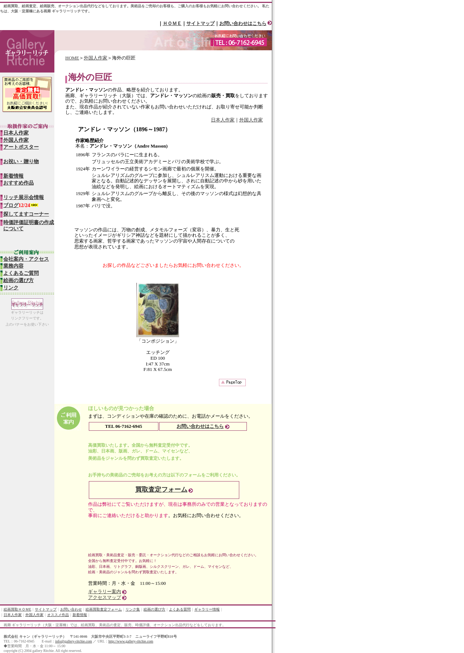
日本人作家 (223, 120)
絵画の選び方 (18, 280)
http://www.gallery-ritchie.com (130, 641)
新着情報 (13, 176)
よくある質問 (180, 609)
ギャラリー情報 (207, 609)
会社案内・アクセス (26, 259)
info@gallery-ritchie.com (73, 641)
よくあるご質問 (21, 273)
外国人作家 (95, 58)
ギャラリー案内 (104, 591)
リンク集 (132, 609)
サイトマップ (200, 23)
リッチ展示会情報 (23, 197)
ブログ (10, 205)
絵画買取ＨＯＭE (17, 609)
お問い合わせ (71, 609)
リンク (10, 287)
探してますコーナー (26, 214)
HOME (72, 58)
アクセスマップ (104, 597)
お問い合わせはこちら (242, 23)
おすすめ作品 (18, 183)
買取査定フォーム (161, 489)
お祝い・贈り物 (21, 161)
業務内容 (13, 266)
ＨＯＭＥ (172, 23)
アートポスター (21, 147)
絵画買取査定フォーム (104, 609)
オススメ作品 (58, 615)
